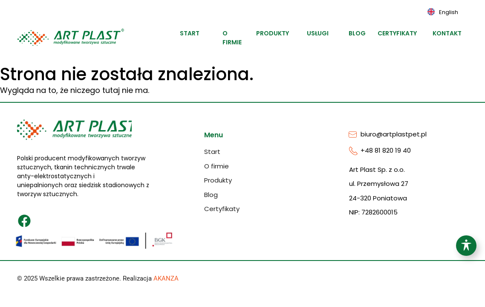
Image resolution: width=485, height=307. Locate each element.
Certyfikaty (404, 33)
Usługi (322, 33)
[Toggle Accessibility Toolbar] (466, 245)
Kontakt (452, 33)
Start (192, 33)
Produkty (278, 33)
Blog (359, 33)
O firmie (233, 37)
